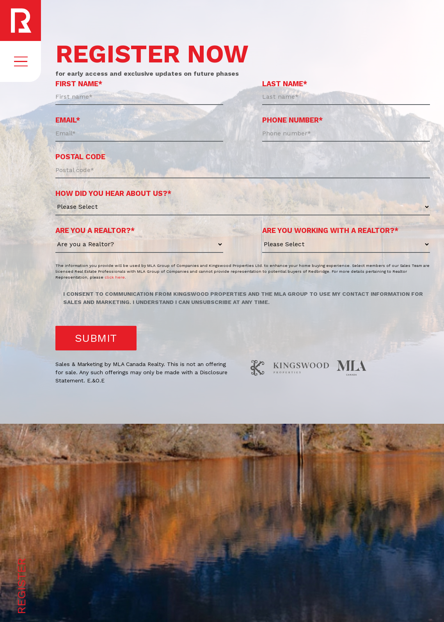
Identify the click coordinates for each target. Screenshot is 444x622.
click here (115, 277)
